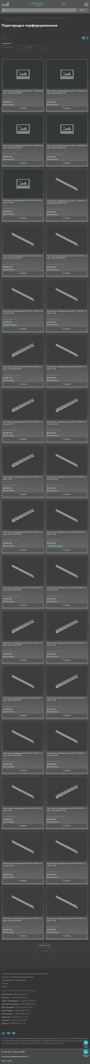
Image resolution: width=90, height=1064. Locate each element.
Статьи (5, 984)
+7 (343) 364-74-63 (23, 1008)
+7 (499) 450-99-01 (36, 3)
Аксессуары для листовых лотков (55, 18)
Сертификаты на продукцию (14, 980)
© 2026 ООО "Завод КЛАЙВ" (13, 1052)
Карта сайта (7, 1061)
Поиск (82, 10)
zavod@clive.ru (39, 5)
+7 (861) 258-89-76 (21, 1011)
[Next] (53, 951)
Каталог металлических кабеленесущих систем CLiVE (25, 974)
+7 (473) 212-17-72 (19, 1017)
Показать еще (45, 946)
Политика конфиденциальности (15, 1057)
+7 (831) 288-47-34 (27, 1004)
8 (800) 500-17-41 (20, 995)
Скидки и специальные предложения (17, 977)
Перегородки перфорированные (18, 20)
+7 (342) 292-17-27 (16, 1024)
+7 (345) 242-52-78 (18, 1020)
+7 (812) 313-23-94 (27, 1001)
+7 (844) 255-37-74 (21, 1014)
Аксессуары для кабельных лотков (26, 18)
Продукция (5, 18)
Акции (4, 987)
